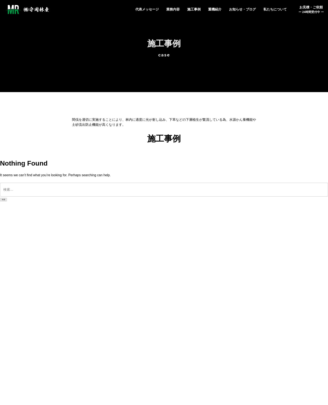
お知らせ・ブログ (242, 9)
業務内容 (173, 9)
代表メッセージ (147, 9)
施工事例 (194, 9)
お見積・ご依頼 (311, 9)
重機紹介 (215, 9)
